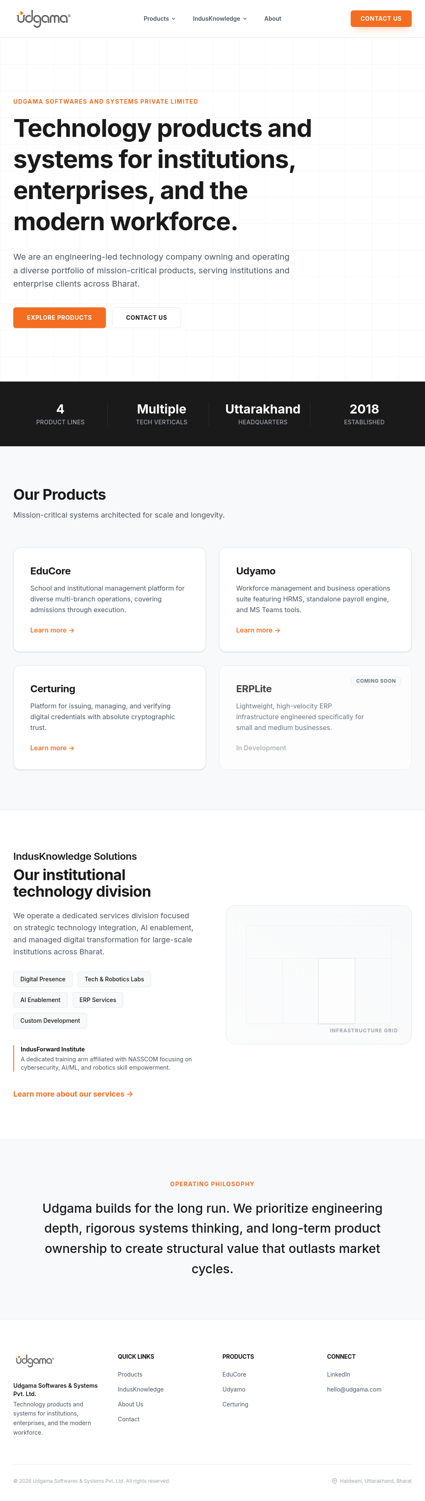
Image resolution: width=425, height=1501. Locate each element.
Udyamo (233, 1389)
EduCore (234, 1374)
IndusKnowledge (220, 18)
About (272, 18)
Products (160, 18)
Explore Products (59, 317)
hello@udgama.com (354, 1389)
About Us (130, 1404)
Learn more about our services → (73, 1094)
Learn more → (52, 630)
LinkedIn (338, 1374)
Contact (128, 1419)
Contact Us (381, 18)
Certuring (235, 1404)
